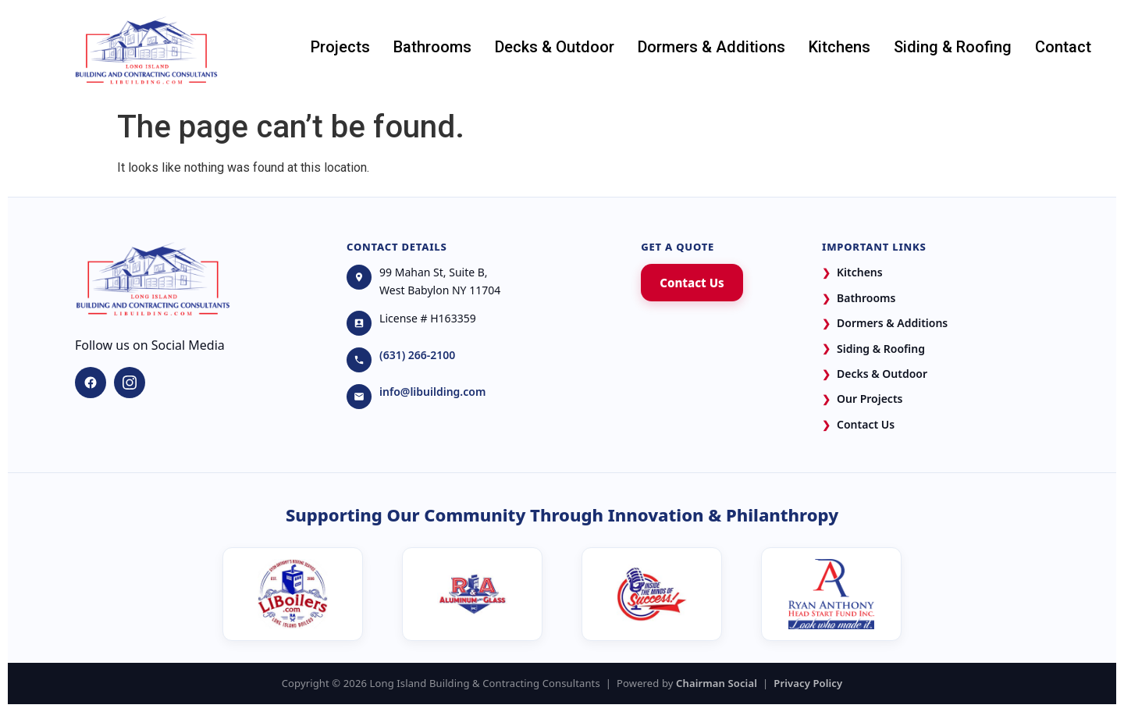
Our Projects (862, 399)
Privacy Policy (808, 683)
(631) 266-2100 (417, 354)
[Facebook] (90, 382)
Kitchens (839, 46)
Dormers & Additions (711, 46)
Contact (1063, 46)
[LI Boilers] (292, 594)
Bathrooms (432, 46)
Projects (340, 46)
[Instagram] (129, 382)
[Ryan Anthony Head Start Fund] (831, 594)
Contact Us (692, 282)
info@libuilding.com (432, 391)
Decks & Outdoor (554, 46)
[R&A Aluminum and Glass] (472, 594)
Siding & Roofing (953, 46)
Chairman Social (716, 683)
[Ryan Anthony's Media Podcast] (652, 594)
